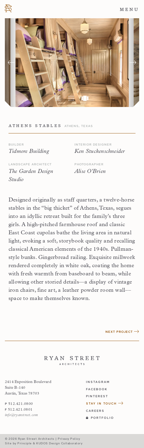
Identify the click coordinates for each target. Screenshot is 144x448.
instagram (98, 382)
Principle (24, 443)
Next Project (122, 331)
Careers (95, 410)
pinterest (97, 396)
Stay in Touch (105, 403)
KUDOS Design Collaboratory (59, 443)
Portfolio (100, 417)
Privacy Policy (69, 438)
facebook (97, 389)
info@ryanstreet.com (21, 415)
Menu (129, 9)
